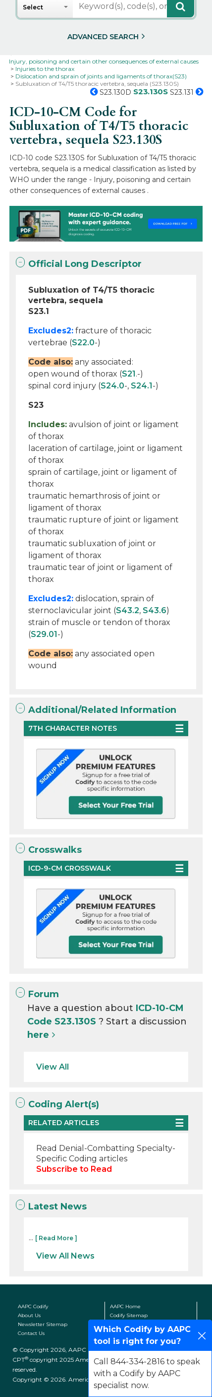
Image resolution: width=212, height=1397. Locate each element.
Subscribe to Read (74, 1169)
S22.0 (83, 342)
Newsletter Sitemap (42, 1324)
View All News (65, 1256)
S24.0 (112, 385)
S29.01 (44, 634)
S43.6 (154, 610)
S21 (129, 374)
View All (52, 1067)
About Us (29, 1315)
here (38, 1034)
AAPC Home (125, 1306)
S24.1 (142, 385)
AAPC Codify (33, 1306)
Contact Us (31, 1333)
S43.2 (127, 610)
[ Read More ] (56, 1238)
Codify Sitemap (129, 1315)
